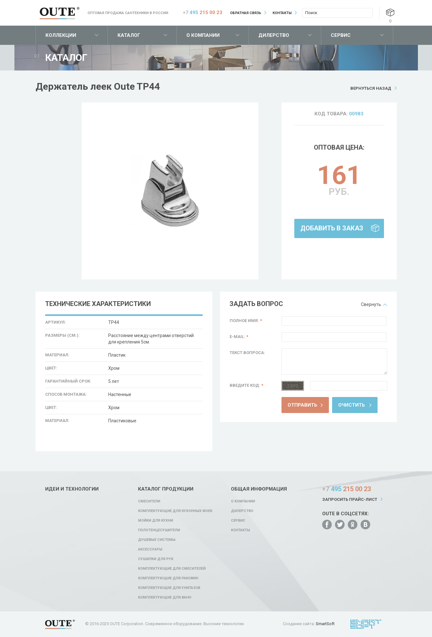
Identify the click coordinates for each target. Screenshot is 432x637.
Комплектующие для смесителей (172, 569)
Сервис (341, 35)
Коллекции (60, 35)
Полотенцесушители (159, 530)
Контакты (282, 13)
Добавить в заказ (331, 228)
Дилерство (273, 35)
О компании (203, 35)
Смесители (149, 501)
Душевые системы (156, 540)
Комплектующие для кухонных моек (175, 511)
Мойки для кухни (155, 520)
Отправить (302, 405)
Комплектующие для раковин (168, 578)
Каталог (129, 35)
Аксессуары (150, 549)
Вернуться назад (370, 88)
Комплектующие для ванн (164, 597)
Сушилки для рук (155, 559)
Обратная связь (245, 13)
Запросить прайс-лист (349, 499)
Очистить (351, 405)
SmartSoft (325, 623)
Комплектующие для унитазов (169, 588)
